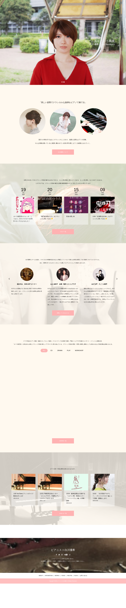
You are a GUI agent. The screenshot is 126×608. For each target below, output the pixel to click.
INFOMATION (49, 575)
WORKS (57, 575)
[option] (63, 42)
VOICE (63, 575)
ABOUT (41, 575)
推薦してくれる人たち (63, 313)
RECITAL (69, 575)
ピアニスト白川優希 (63, 549)
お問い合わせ (83, 575)
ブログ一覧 (63, 231)
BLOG (76, 575)
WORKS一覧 (63, 441)
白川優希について (63, 152)
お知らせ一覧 (63, 513)
